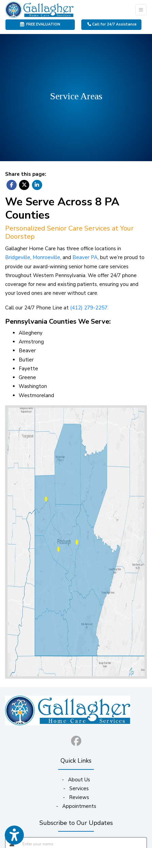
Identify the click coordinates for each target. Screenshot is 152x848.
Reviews (79, 797)
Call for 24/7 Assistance (112, 24)
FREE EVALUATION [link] (40, 24)
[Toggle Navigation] (141, 9)
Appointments (79, 806)
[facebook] (76, 739)
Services (79, 788)
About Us (79, 779)
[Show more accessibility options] (14, 835)
